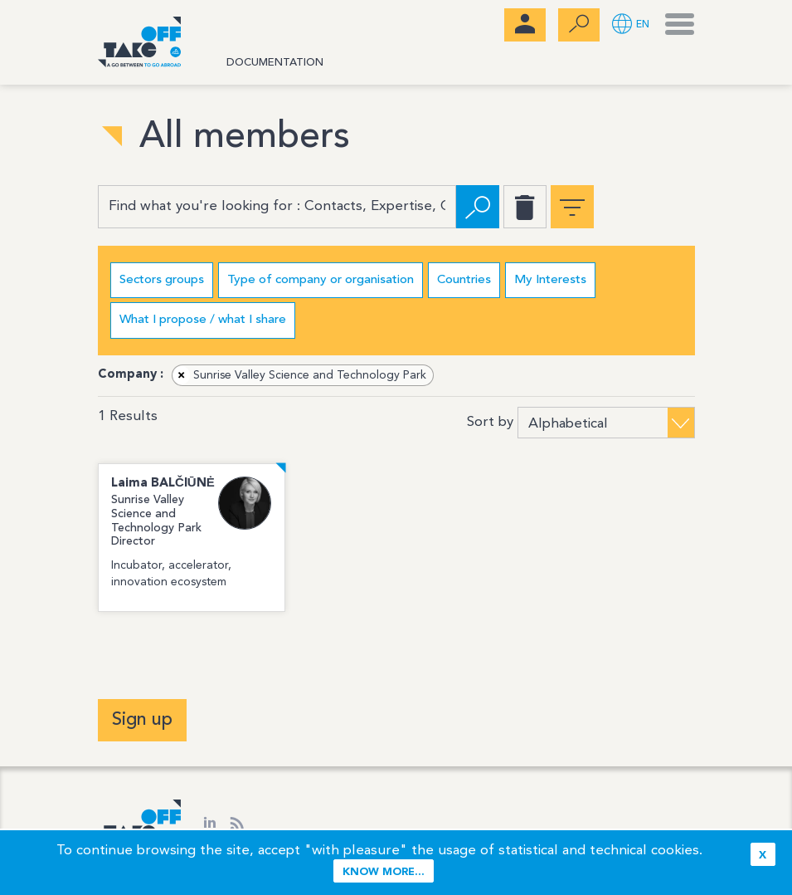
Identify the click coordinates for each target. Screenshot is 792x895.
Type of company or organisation (320, 280)
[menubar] (525, 25)
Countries (464, 280)
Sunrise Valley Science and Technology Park (299, 375)
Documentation (274, 62)
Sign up (142, 720)
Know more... (384, 872)
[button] (630, 25)
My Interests (550, 280)
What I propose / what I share (202, 320)
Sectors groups (161, 280)
